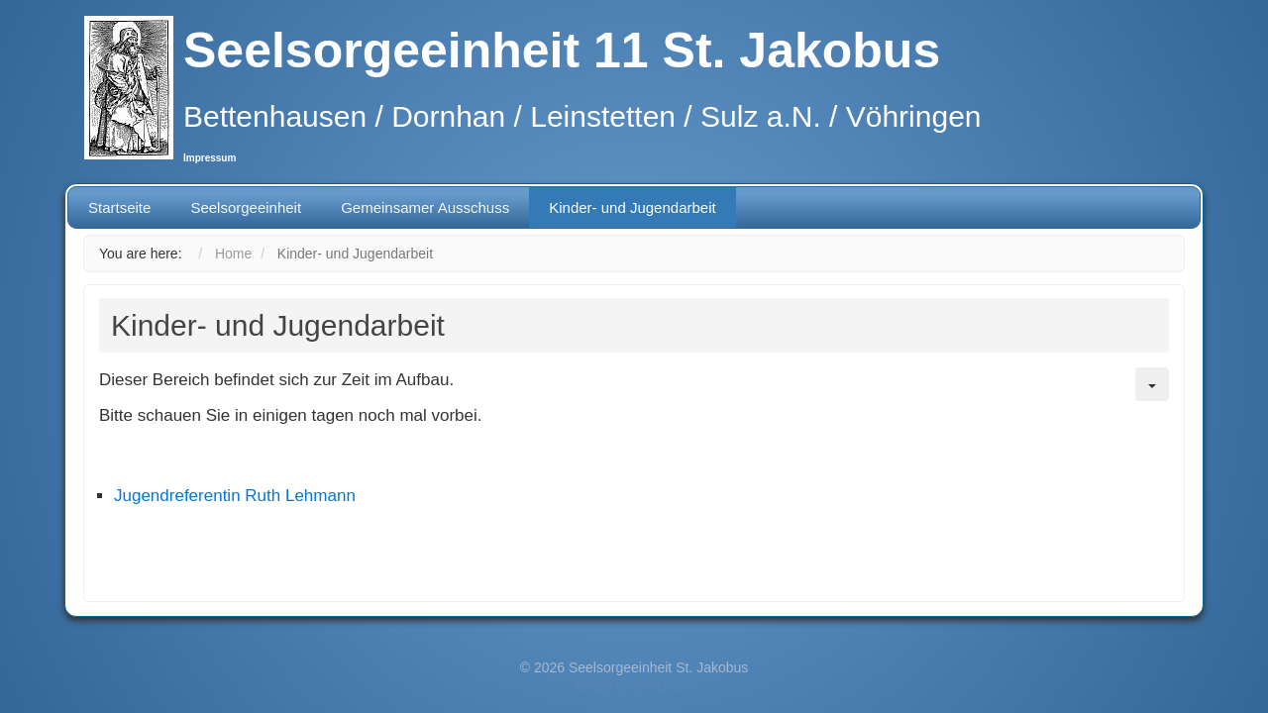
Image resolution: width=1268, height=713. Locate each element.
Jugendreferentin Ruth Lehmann (235, 495)
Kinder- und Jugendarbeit (632, 207)
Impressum (209, 158)
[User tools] (1152, 384)
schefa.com (662, 687)
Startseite (119, 207)
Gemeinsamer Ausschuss (425, 207)
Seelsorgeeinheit (245, 207)
